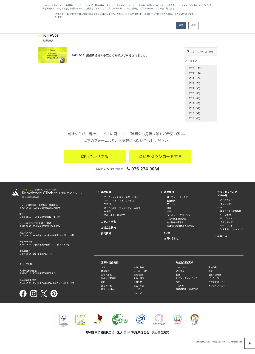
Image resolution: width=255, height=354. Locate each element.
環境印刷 (212, 267)
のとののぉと (226, 199)
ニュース (222, 235)
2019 (191, 98)
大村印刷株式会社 (27, 270)
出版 (210, 270)
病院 (103, 281)
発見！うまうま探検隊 (230, 210)
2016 (191, 113)
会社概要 (171, 200)
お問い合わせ (171, 238)
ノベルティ (181, 267)
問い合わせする (94, 156)
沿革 (169, 211)
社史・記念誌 (214, 274)
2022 (191, 83)
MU (221, 207)
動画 (178, 274)
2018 (191, 103)
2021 (191, 88)
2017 (191, 108)
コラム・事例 (108, 221)
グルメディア (226, 221)
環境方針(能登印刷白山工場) (180, 225)
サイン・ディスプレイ (186, 278)
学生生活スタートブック (231, 229)
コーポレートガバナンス (178, 215)
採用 (178, 281)
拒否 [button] (193, 25)
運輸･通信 (138, 274)
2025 (191, 68)
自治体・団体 (107, 289)
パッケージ (213, 278)
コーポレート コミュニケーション (120, 200)
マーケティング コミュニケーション (121, 196)
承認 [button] (181, 25)
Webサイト (181, 270)
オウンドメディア (216, 281)
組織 (169, 207)
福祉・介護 (106, 285)
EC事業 (107, 211)
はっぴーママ (226, 218)
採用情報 (106, 233)
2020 (191, 93)
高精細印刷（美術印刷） (187, 289)
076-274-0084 (143, 168)
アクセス (171, 204)
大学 (103, 267)
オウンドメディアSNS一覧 (227, 193)
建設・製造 (139, 267)
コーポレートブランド (177, 196)
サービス (138, 289)
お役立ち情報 (108, 227)
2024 (191, 73)
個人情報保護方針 (175, 222)
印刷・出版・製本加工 (114, 215)
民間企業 (138, 281)
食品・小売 (139, 285)
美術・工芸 (106, 274)
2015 (191, 118)
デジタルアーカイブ (217, 285)
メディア (138, 292)
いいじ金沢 (225, 214)
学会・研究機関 (108, 278)
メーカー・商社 (141, 270)
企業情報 (169, 192)
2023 (191, 78)
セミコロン (225, 203)
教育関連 (105, 270)
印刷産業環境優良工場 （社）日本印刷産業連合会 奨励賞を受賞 (127, 332)
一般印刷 (180, 285)
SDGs (167, 232)
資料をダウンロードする (160, 156)
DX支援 (107, 204)
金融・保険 (139, 278)
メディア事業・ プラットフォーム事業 (122, 207)
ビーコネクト (226, 225)
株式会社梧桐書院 (27, 279)
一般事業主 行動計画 (176, 218)
